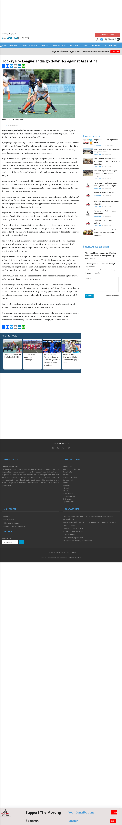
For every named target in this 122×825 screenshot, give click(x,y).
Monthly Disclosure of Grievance (15, 526)
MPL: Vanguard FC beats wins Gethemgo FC (31, 357)
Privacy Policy (8, 519)
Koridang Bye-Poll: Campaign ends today (105, 212)
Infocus (112, 45)
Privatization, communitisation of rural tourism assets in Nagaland (106, 232)
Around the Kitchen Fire (71, 469)
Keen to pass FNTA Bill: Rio (104, 192)
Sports (85, 45)
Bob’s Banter (68, 472)
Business (66, 474)
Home (4, 45)
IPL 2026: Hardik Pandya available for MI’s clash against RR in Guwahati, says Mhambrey (52, 359)
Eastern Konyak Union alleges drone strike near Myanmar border (105, 173)
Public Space (74, 45)
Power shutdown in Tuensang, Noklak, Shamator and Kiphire (105, 184)
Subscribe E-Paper (107, 35)
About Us (6, 516)
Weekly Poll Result (112, 296)
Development (68, 480)
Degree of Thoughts (70, 477)
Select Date (6, 538)
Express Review (69, 502)
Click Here (115, 52)
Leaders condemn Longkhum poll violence (106, 221)
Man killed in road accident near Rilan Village (106, 202)
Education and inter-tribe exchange (100, 270)
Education (66, 491)
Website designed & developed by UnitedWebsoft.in (61, 558)
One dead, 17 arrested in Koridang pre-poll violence (107, 150)
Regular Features (98, 45)
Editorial (23, 45)
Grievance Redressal (11, 523)
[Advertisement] (61, 15)
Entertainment (53, 45)
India (43, 45)
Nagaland (13, 45)
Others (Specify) (92, 273)
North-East (34, 45)
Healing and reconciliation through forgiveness (100, 265)
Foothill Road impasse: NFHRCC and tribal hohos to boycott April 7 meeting (107, 161)
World (64, 45)
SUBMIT (89, 296)
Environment (67, 499)
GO (21, 542)
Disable (65, 483)
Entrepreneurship (69, 496)
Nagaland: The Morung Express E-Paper (107, 141)
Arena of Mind (68, 466)
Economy (66, 485)
